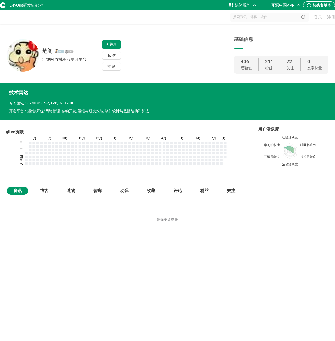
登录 (318, 17)
